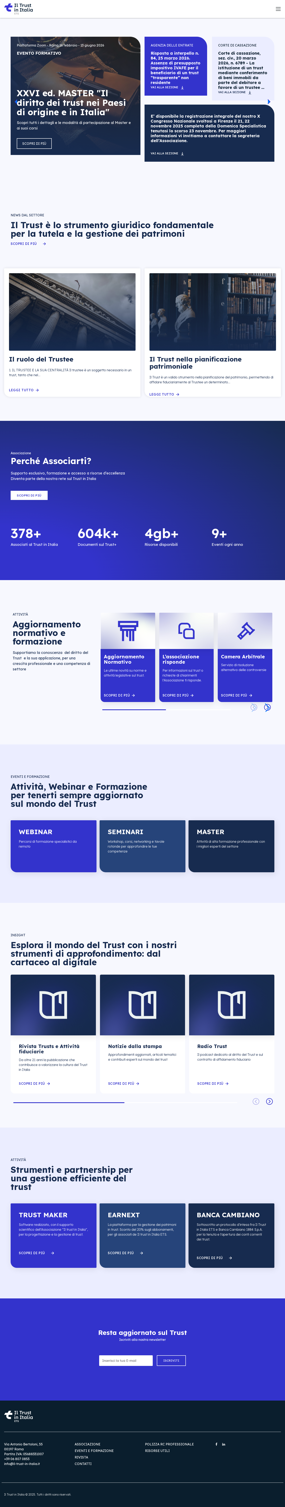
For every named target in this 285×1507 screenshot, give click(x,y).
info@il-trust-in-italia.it (22, 1464)
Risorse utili (157, 1451)
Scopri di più (34, 144)
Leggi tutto (21, 390)
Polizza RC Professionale (169, 1444)
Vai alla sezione (164, 87)
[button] (15, 101)
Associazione (87, 1444)
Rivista (81, 1457)
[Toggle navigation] (278, 9)
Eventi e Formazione (94, 1451)
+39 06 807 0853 (16, 1459)
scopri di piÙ (117, 695)
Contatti (83, 1464)
